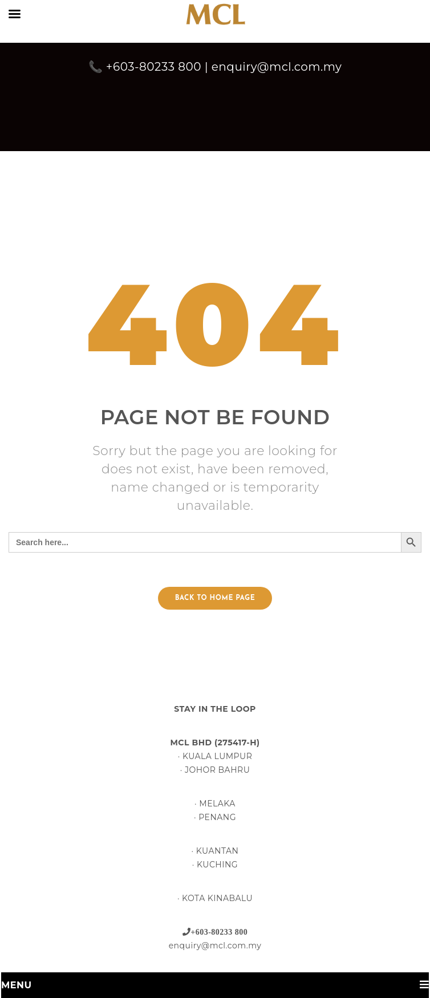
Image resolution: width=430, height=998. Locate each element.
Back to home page (215, 598)
